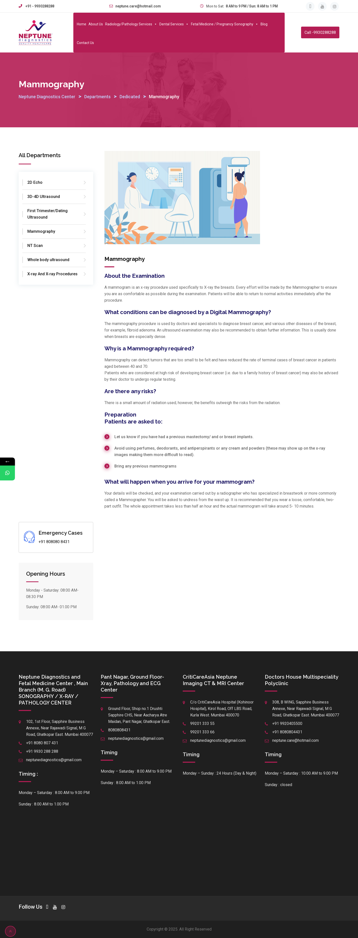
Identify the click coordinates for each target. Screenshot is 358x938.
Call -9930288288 (320, 32)
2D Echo (35, 182)
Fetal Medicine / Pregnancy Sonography (224, 24)
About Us (96, 24)
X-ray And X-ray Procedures (52, 274)
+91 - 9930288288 (39, 6)
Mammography (41, 231)
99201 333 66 (202, 732)
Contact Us (85, 43)
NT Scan (35, 245)
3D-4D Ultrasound (43, 196)
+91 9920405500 (287, 723)
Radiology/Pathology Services (131, 24)
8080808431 (119, 730)
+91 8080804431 (287, 732)
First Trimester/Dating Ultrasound (47, 214)
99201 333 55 (202, 723)
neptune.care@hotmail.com (138, 6)
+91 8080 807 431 (42, 743)
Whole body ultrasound (48, 259)
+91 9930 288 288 (42, 751)
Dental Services (174, 24)
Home (81, 24)
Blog (264, 24)
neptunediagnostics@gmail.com (54, 759)
